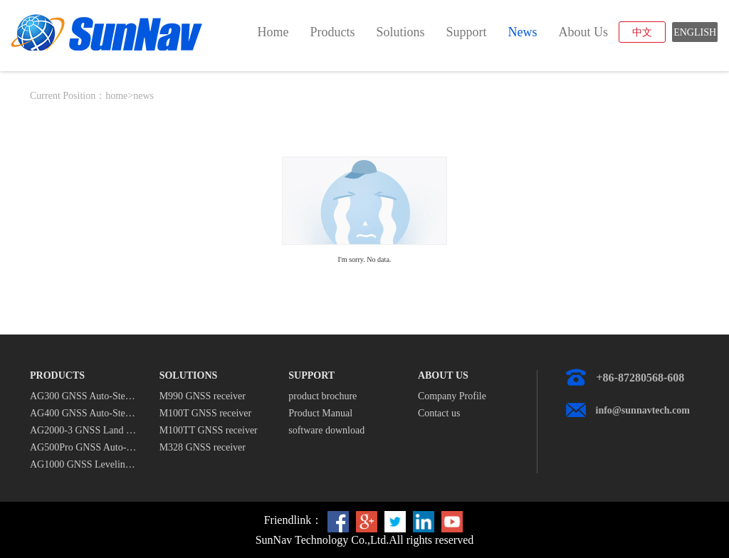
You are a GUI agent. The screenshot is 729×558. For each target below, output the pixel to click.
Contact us (439, 413)
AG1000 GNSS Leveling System (84, 464)
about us (583, 32)
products (332, 32)
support (466, 32)
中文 (642, 32)
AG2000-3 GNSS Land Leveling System (84, 430)
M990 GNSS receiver (202, 396)
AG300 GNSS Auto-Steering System (84, 396)
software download (326, 430)
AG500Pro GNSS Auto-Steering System (84, 447)
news (522, 32)
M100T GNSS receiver (205, 413)
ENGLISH (694, 32)
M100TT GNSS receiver (208, 430)
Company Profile (452, 396)
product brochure (322, 396)
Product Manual (320, 413)
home (272, 32)
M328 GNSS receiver (202, 447)
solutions (400, 32)
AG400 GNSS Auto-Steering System (84, 413)
